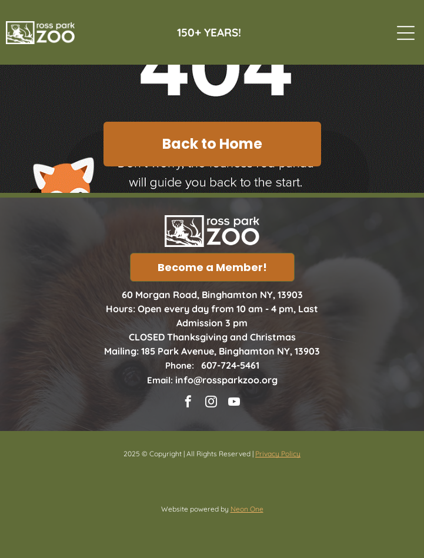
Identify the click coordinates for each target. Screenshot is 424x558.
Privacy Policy (278, 453)
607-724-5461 (230, 365)
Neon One (247, 508)
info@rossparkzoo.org (226, 380)
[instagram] (211, 403)
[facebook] (188, 403)
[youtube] (234, 403)
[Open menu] (406, 33)
